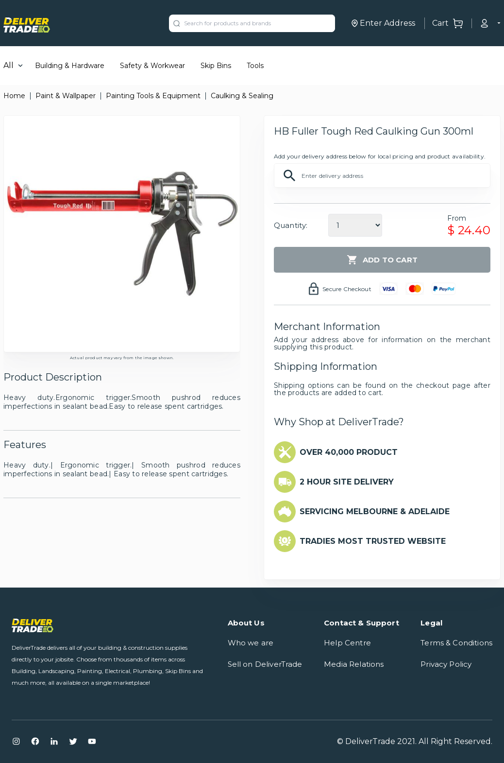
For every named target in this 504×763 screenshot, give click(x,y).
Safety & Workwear (152, 65)
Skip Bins (216, 65)
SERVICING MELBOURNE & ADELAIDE (375, 511)
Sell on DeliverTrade (265, 664)
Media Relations (354, 664)
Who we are (251, 642)
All (8, 65)
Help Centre (347, 642)
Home (14, 95)
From (456, 218)
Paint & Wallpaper (65, 95)
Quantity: (290, 225)
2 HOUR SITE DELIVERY (347, 481)
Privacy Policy (445, 664)
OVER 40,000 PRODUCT (349, 452)
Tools (255, 65)
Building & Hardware (69, 65)
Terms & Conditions (456, 642)
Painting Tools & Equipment (153, 95)
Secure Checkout (346, 289)
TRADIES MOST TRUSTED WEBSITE (373, 541)
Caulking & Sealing (242, 95)
